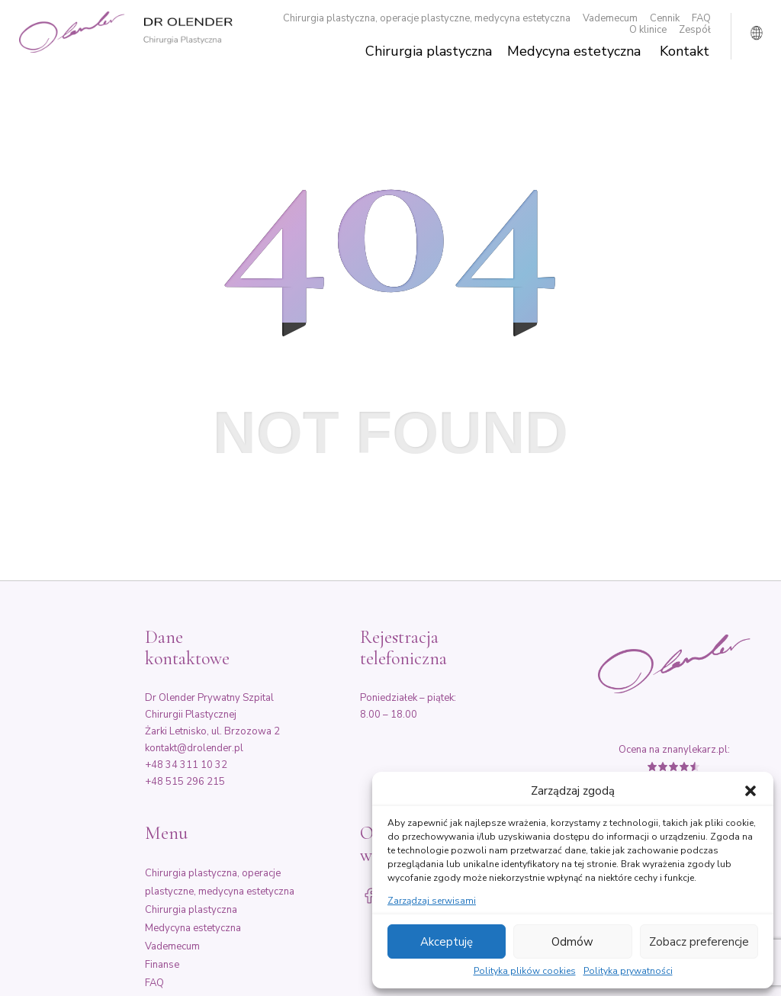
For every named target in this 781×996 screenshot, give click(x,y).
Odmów (572, 941)
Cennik (665, 18)
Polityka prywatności (628, 971)
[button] (750, 790)
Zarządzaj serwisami (431, 901)
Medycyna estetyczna (574, 51)
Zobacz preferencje (699, 941)
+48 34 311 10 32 (186, 765)
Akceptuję (446, 941)
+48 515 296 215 (185, 782)
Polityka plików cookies (525, 971)
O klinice (648, 30)
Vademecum (610, 18)
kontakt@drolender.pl (194, 748)
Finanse (162, 965)
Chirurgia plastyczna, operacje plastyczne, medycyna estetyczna (426, 18)
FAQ (701, 18)
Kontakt (684, 51)
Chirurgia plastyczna (428, 51)
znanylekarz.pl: (696, 750)
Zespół (695, 30)
